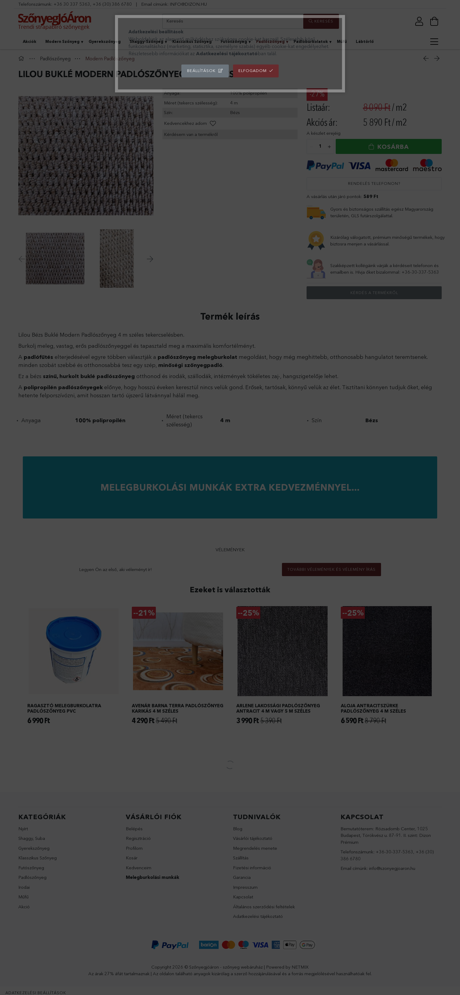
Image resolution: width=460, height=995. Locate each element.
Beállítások (201, 70)
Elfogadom (252, 70)
